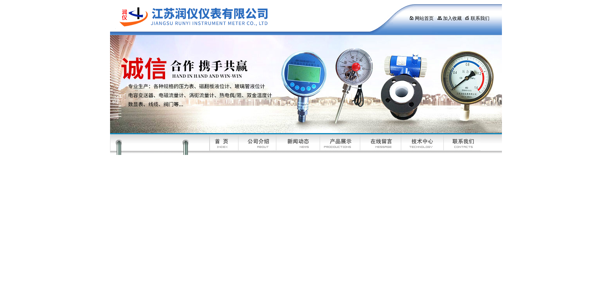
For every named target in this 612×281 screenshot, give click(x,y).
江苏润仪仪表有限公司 (252, 17)
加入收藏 (449, 18)
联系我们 (477, 18)
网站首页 (421, 18)
